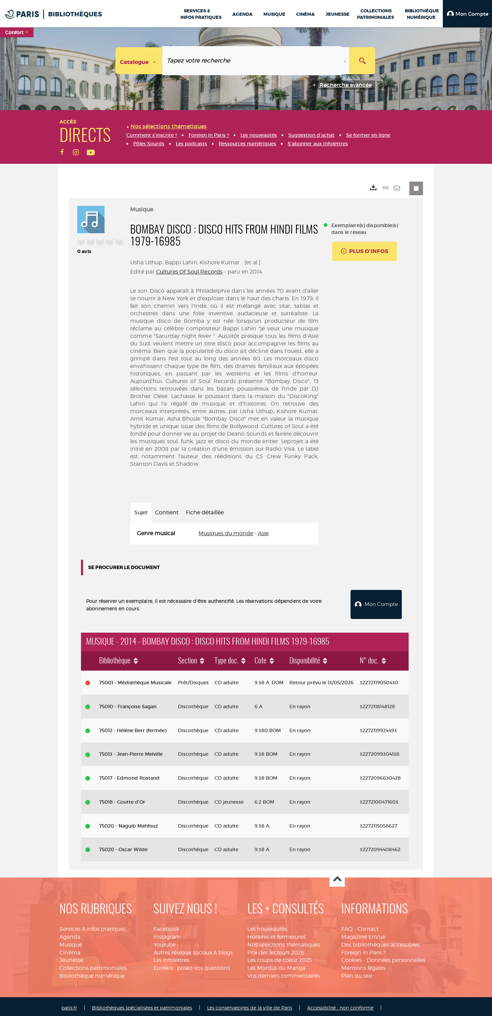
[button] (467, 13)
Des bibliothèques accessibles (380, 942)
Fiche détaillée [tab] (205, 512)
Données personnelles (396, 957)
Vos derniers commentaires (283, 973)
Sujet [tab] (141, 512)
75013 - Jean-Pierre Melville (131, 751)
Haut (337, 876)
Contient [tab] (166, 512)
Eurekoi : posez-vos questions (191, 965)
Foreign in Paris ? (363, 950)
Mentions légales (363, 965)
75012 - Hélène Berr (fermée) (132, 728)
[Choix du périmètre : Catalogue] (139, 60)
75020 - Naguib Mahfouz (128, 823)
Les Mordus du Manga (276, 965)
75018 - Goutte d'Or (122, 799)
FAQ (347, 926)
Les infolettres (171, 957)
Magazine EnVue (363, 934)
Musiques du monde (226, 533)
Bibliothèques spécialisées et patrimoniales (142, 1005)
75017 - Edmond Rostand (129, 775)
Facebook (166, 926)
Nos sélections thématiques (283, 942)
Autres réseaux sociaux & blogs (193, 950)
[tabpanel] (224, 534)
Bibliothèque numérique (92, 973)
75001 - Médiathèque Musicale (135, 680)
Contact (368, 926)
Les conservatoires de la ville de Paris (249, 1005)
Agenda (69, 934)
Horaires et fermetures (276, 934)
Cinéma (69, 950)
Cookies (351, 957)
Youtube (164, 942)
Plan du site (356, 973)
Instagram (167, 934)
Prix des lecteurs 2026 (275, 950)
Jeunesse (71, 957)
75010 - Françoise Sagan (127, 704)
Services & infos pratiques (92, 926)
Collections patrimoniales (92, 965)
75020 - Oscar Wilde (123, 847)
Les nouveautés (267, 926)
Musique (70, 942)
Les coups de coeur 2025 (279, 957)
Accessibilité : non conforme (340, 1005)
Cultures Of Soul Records (189, 271)
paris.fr (69, 1005)
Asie (263, 533)
